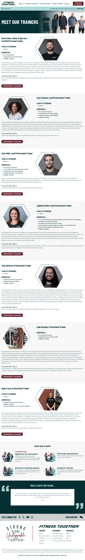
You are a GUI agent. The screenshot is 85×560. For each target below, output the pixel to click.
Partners (68, 536)
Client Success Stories (59, 541)
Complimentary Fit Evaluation (78, 3)
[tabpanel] (42, 497)
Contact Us (42, 538)
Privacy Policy (28, 555)
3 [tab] (43, 507)
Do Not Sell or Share (54, 555)
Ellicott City (6, 8)
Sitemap (68, 541)
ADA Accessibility (44, 555)
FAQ (67, 538)
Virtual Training (57, 538)
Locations (42, 541)
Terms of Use (35, 555)
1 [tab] (39, 507)
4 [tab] (46, 507)
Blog (67, 533)
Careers (41, 543)
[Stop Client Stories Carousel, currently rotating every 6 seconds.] (42, 510)
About (41, 533)
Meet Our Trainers (44, 536)
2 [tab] (41, 507)
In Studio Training (58, 536)
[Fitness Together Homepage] (8, 3)
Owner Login (63, 555)
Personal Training (58, 533)
